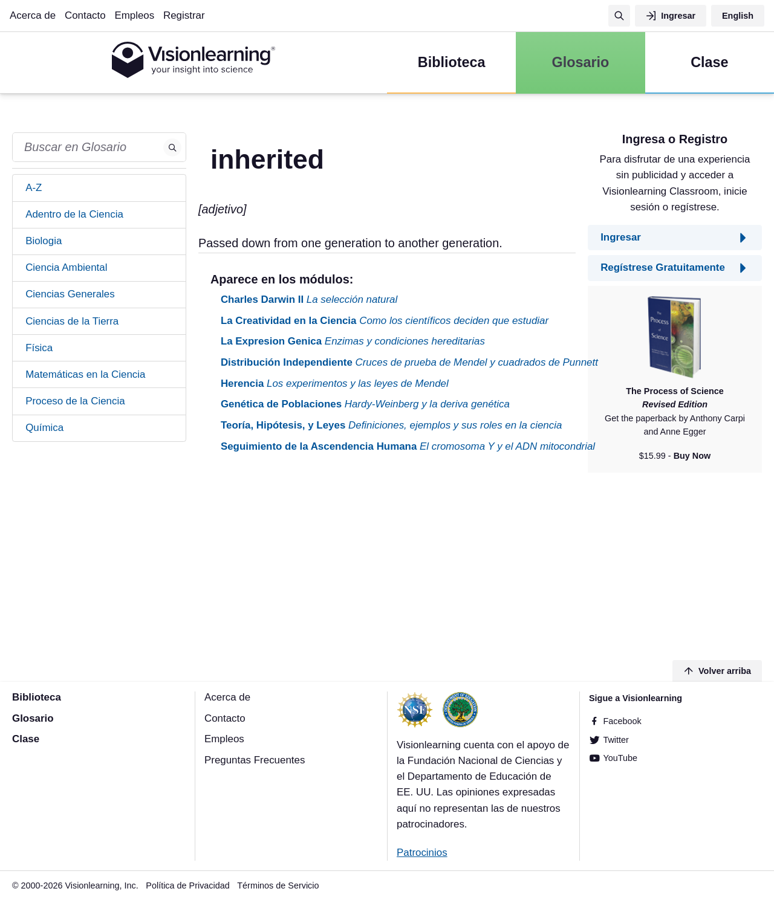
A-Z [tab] (33, 187)
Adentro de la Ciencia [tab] (74, 214)
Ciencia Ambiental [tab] (66, 267)
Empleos (134, 15)
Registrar (184, 15)
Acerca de (33, 15)
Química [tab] (44, 427)
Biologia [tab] (43, 241)
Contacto (85, 15)
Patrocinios (422, 852)
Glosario (33, 718)
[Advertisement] (387, 558)
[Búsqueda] (619, 16)
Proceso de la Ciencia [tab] (75, 401)
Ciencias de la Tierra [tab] (72, 321)
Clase (25, 739)
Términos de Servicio (278, 885)
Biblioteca (36, 697)
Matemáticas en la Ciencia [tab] (85, 374)
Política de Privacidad (187, 885)
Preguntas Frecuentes (254, 760)
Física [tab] (39, 348)
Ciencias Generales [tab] (70, 294)
